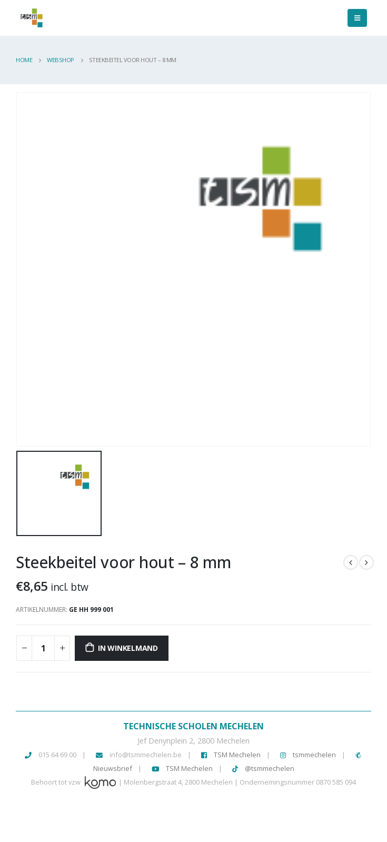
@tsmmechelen (263, 768)
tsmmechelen (308, 754)
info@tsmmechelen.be (146, 754)
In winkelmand (128, 648)
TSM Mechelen (231, 754)
